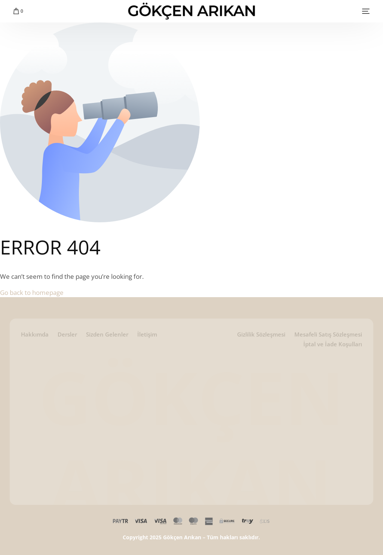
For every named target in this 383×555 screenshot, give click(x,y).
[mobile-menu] (360, 11)
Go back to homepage (32, 292)
